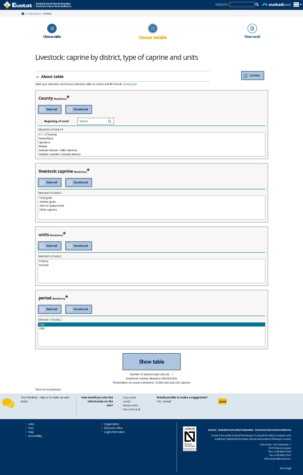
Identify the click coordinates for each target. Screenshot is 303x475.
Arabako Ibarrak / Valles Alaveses (151, 150)
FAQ (30, 428)
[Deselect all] (78, 109)
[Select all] (49, 109)
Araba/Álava (151, 138)
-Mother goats (151, 202)
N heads (151, 265)
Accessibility (35, 436)
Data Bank (33, 13)
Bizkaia (151, 146)
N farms (151, 261)
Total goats (151, 198)
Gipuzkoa (151, 142)
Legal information (114, 432)
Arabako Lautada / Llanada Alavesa (151, 154)
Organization (111, 424)
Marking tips (130, 84)
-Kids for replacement (151, 206)
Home (22, 13)
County (45, 98)
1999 (151, 325)
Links (31, 424)
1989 (151, 328)
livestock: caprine (55, 171)
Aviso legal (285, 468)
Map (31, 432)
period (45, 298)
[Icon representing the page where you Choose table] (52, 31)
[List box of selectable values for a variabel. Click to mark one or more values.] (151, 144)
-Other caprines (151, 210)
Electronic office (113, 428)
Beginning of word (56, 121)
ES (216, 4)
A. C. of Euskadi (151, 134)
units (43, 234)
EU (221, 4)
